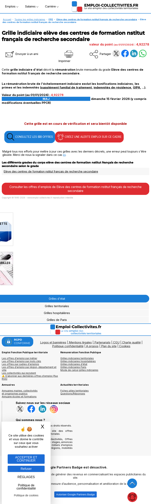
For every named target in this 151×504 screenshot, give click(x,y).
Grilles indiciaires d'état (73, 364)
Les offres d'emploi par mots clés (21, 361)
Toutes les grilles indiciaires (30, 19)
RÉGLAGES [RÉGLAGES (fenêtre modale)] (26, 477)
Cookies (124, 346)
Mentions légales (80, 342)
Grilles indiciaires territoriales (77, 358)
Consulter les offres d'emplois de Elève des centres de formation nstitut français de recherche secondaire (75, 189)
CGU (116, 342)
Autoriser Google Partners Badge (75, 494)
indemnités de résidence (112, 87)
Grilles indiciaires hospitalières (78, 361)
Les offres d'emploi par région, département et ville (29, 369)
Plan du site (109, 346)
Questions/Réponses (72, 393)
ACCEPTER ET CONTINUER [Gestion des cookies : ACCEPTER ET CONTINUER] (26, 459)
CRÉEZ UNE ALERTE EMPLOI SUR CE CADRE (89, 137)
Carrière (52, 6)
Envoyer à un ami (21, 54)
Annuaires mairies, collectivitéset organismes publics (20, 392)
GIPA (136, 87)
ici (64, 154)
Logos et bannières (53, 342)
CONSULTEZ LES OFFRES (29, 137)
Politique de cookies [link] (26, 495)
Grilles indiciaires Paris (73, 367)
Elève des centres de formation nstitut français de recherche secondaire (96, 19)
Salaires (31, 6)
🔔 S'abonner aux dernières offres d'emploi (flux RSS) (30, 377)
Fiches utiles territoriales (74, 390)
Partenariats (102, 342)
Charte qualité (131, 342)
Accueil (7, 19)
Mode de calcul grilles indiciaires (79, 370)
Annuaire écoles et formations (19, 396)
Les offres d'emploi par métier (19, 358)
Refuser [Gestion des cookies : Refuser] (26, 468)
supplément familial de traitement (66, 87)
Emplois (11, 6)
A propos (92, 346)
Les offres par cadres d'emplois (20, 364)
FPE (51, 19)
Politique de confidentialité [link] (26, 487)
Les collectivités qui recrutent (19, 373)
